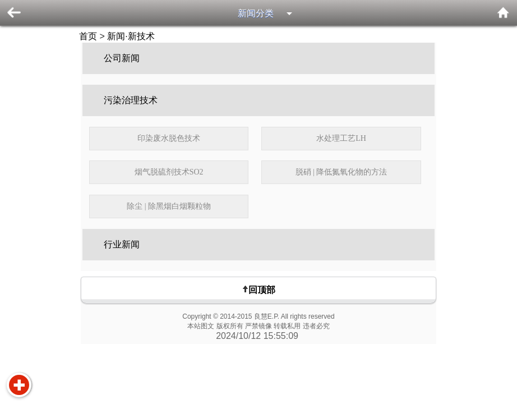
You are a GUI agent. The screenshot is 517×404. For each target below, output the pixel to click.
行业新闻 (122, 244)
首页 (88, 36)
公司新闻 (122, 58)
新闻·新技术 (130, 36)
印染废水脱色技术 (168, 138)
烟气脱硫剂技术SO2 (169, 172)
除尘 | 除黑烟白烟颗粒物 (169, 206)
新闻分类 (256, 13)
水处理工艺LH (341, 138)
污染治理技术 (131, 100)
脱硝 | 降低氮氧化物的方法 (341, 172)
